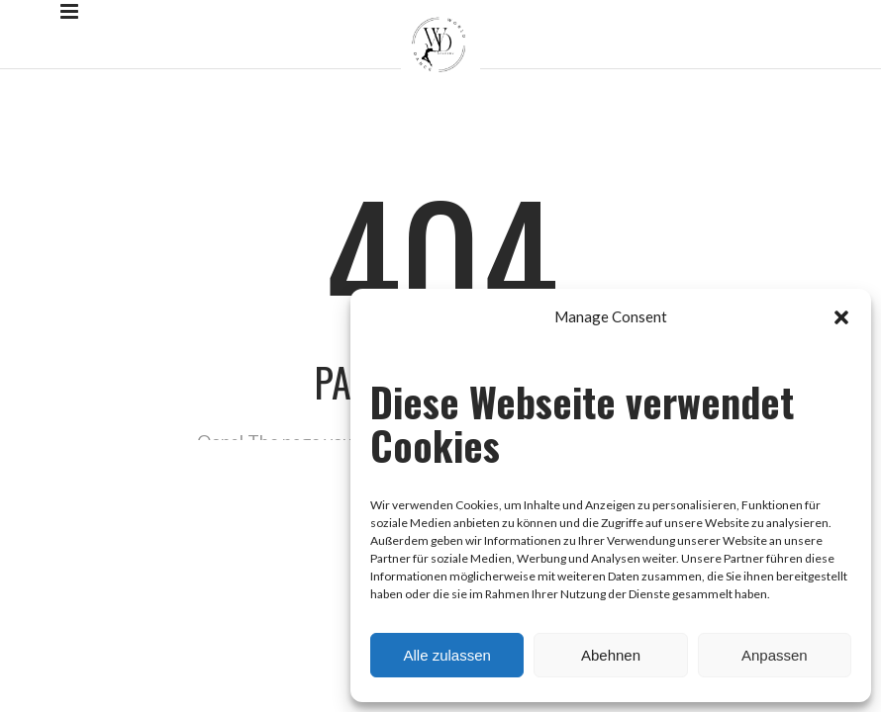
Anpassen (774, 655)
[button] (841, 317)
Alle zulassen (446, 655)
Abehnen (610, 655)
